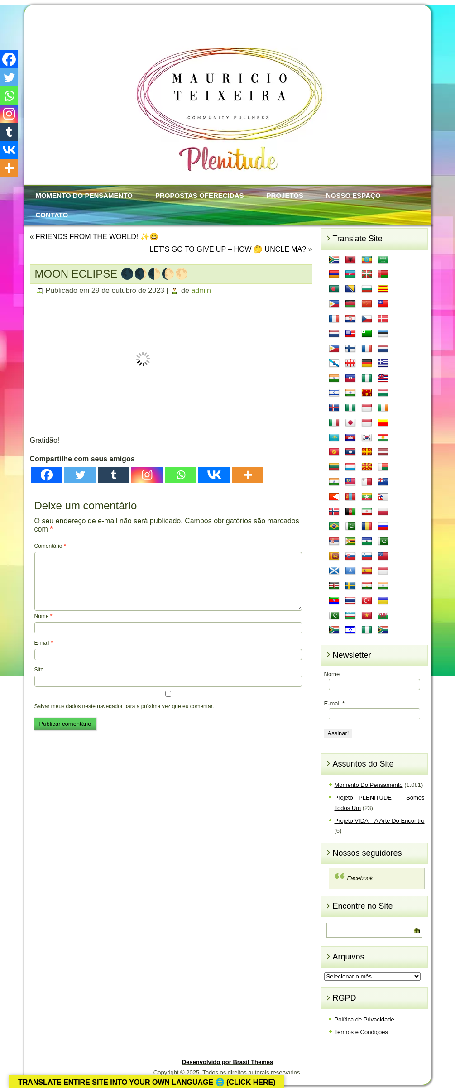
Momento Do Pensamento (84, 195)
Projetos (285, 195)
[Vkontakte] (214, 475)
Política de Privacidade (364, 1019)
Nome (43, 616)
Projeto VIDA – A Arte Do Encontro (380, 820)
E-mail (43, 643)
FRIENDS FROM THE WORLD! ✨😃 (97, 236)
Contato (52, 215)
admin (201, 290)
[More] (247, 475)
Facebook (360, 878)
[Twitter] (80, 475)
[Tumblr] (113, 475)
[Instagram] (147, 475)
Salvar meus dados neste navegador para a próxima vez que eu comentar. (124, 706)
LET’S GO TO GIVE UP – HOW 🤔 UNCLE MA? (228, 249)
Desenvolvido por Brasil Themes (227, 1062)
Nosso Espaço (353, 195)
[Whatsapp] (180, 475)
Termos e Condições (361, 1032)
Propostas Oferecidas (199, 195)
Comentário (50, 546)
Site (39, 669)
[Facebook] (46, 475)
